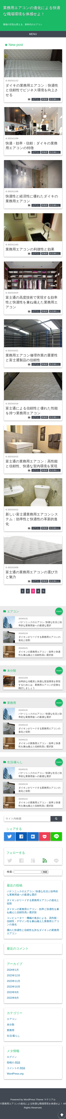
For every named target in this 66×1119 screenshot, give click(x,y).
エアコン (36, 99)
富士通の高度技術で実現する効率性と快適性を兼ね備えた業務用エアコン (32, 302)
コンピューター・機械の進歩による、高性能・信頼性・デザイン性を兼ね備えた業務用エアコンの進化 (33, 921)
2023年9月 (13, 992)
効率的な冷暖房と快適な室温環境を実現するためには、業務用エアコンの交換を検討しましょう (39, 684)
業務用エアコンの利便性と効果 (30, 249)
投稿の (13, 1062)
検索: (10, 871)
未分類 (10, 1024)
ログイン (12, 1056)
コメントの (16, 1068)
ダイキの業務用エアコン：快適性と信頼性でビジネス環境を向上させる (32, 90)
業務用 (45, 99)
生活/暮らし (55, 99)
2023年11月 (13, 981)
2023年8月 (13, 997)
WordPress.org (15, 1073)
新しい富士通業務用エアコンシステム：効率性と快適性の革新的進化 (32, 519)
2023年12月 (13, 975)
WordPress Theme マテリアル (40, 1099)
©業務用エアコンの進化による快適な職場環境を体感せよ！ (31, 1103)
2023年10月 (13, 986)
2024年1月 (13, 969)
